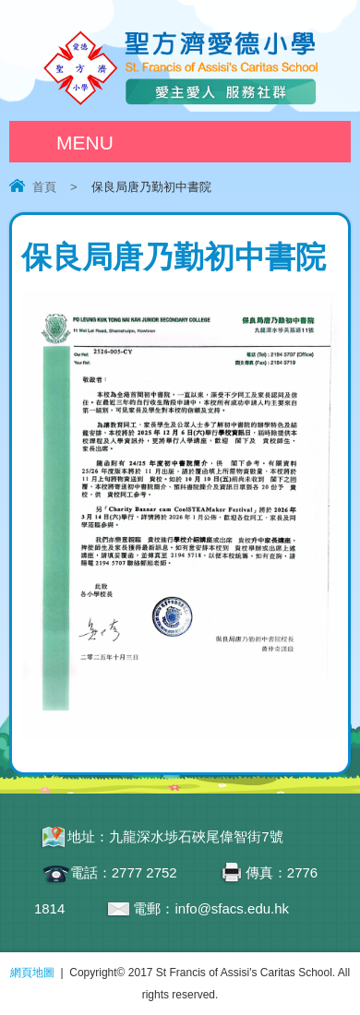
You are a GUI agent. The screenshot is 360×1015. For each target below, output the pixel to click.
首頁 (44, 187)
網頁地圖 (32, 972)
